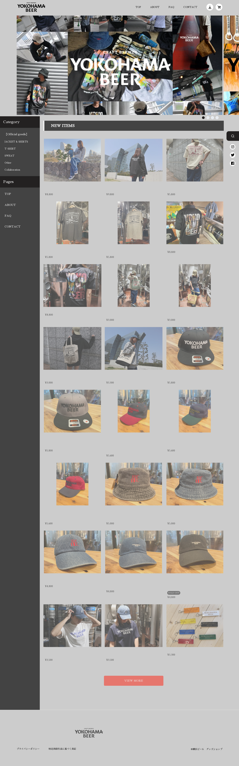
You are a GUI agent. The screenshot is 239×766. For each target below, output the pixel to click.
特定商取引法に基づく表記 (62, 749)
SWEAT (9, 156)
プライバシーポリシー (28, 749)
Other (8, 163)
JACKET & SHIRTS (16, 142)
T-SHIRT (10, 149)
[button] (203, 117)
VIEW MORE (133, 677)
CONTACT (190, 7)
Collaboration (12, 170)
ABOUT (154, 7)
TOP (138, 7)
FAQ (171, 7)
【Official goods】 (17, 134)
